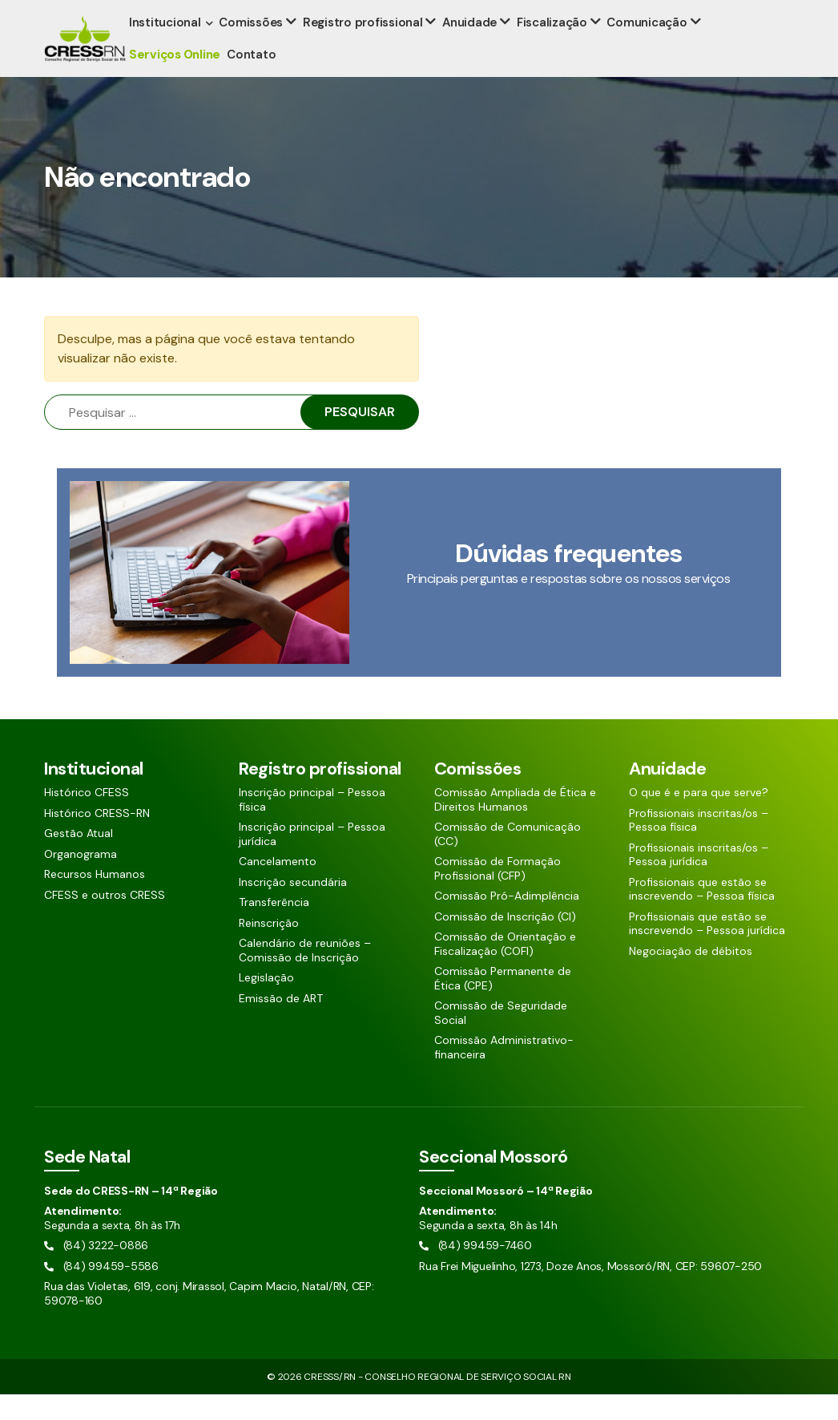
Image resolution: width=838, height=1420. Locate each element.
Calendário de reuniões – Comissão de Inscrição (305, 976)
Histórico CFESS (86, 818)
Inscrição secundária (293, 908)
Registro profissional (364, 48)
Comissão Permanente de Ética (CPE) (502, 1004)
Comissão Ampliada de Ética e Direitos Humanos (515, 825)
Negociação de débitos (690, 977)
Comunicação (644, 48)
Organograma (80, 880)
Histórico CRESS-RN (97, 839)
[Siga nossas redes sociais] (740, 13)
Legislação (266, 1003)
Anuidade (469, 48)
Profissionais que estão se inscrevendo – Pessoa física (702, 915)
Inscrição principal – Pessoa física (312, 825)
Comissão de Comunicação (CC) (507, 860)
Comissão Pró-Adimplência (506, 921)
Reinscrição (269, 949)
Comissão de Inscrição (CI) (505, 942)
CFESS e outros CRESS (104, 921)
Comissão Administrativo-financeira (504, 1073)
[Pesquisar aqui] (685, 13)
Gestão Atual (78, 859)
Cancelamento (277, 887)
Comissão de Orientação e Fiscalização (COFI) (505, 970)
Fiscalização (550, 48)
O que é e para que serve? (698, 818)
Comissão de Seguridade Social (500, 1039)
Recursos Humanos (94, 900)
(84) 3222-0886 (89, 13)
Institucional (168, 48)
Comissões (254, 48)
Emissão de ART (281, 1024)
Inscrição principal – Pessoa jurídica (312, 860)
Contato (254, 80)
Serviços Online (178, 80)
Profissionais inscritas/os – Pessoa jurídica (698, 881)
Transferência (274, 928)
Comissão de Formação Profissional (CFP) (497, 894)
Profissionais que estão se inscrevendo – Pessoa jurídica (707, 950)
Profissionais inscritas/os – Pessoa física (698, 846)
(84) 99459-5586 (198, 13)
